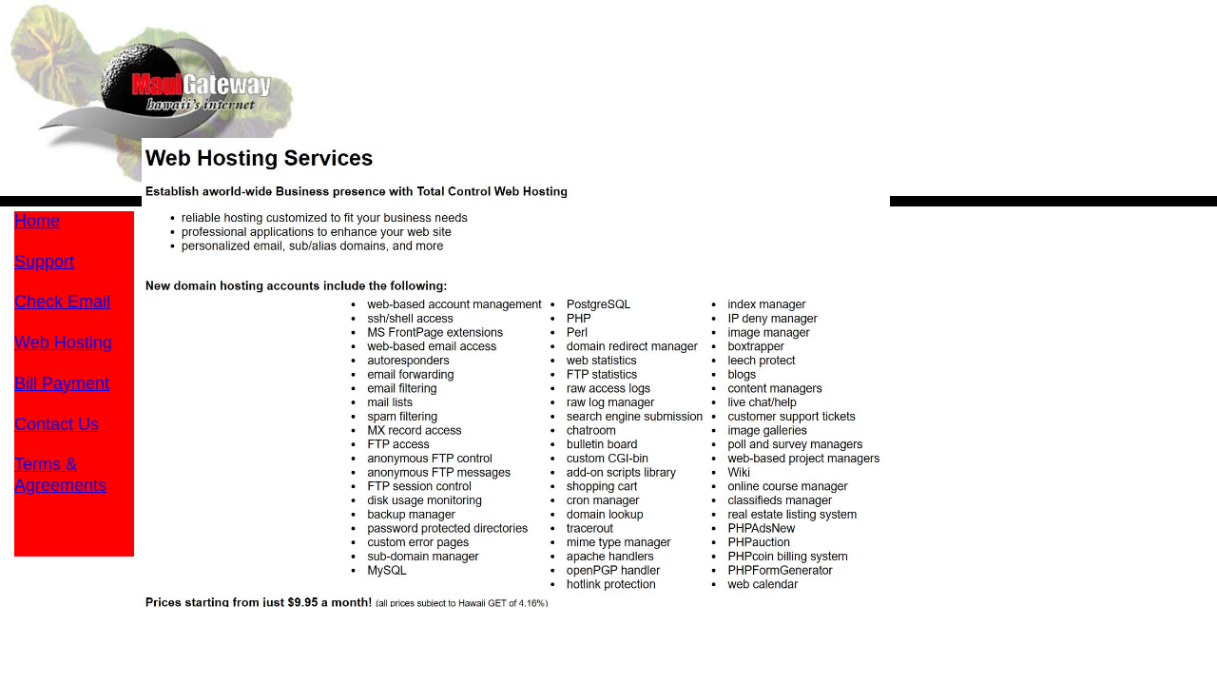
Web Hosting (63, 342)
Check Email (62, 301)
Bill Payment (61, 383)
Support (44, 261)
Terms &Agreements (60, 474)
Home (37, 220)
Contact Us (56, 424)
